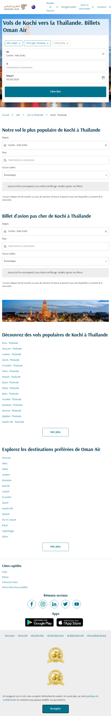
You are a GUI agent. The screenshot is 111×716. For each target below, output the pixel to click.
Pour (4, 152)
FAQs (4, 572)
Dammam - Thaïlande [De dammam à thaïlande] (12, 405)
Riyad (5, 525)
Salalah (5, 491)
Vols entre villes (37, 636)
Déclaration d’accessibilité (14, 587)
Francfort (6, 497)
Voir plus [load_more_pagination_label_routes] (55, 432)
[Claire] (104, 54)
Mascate (6, 458)
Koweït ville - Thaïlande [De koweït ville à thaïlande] (13, 422)
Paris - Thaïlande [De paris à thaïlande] (10, 343)
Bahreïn (6, 486)
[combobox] (55, 145)
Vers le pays (10, 636)
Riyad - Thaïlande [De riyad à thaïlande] (10, 382)
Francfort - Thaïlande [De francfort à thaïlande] (12, 365)
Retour (5, 577)
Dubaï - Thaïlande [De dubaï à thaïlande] (10, 388)
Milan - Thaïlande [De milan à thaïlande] (10, 371)
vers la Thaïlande (35, 115)
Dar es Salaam (9, 520)
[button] (37, 43)
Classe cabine (8, 167)
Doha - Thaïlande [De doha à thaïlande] (10, 394)
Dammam (6, 480)
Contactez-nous (10, 582)
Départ (10, 76)
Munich (5, 514)
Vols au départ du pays (96, 636)
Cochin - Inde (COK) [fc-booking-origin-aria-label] (15, 55)
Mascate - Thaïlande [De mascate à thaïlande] (12, 349)
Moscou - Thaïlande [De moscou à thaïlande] (11, 410)
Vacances (101, 7)
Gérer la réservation (87, 7)
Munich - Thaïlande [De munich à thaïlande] (11, 377)
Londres (6, 475)
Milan (5, 536)
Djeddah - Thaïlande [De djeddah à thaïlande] (11, 416)
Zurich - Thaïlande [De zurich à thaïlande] (10, 360)
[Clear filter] (106, 145)
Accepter (55, 708)
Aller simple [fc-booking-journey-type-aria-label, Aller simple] (11, 43)
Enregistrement (68, 7)
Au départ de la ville (75, 636)
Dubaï (5, 469)
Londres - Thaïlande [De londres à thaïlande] (11, 354)
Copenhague (8, 531)
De (7, 52)
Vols (18, 115)
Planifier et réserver (53, 7)
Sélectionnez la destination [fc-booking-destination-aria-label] (19, 67)
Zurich (5, 503)
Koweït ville (7, 508)
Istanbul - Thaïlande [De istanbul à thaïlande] (11, 399)
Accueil (5, 115)
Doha (4, 463)
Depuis (5, 137)
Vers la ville (22, 636)
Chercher (55, 91)
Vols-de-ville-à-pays (55, 636)
